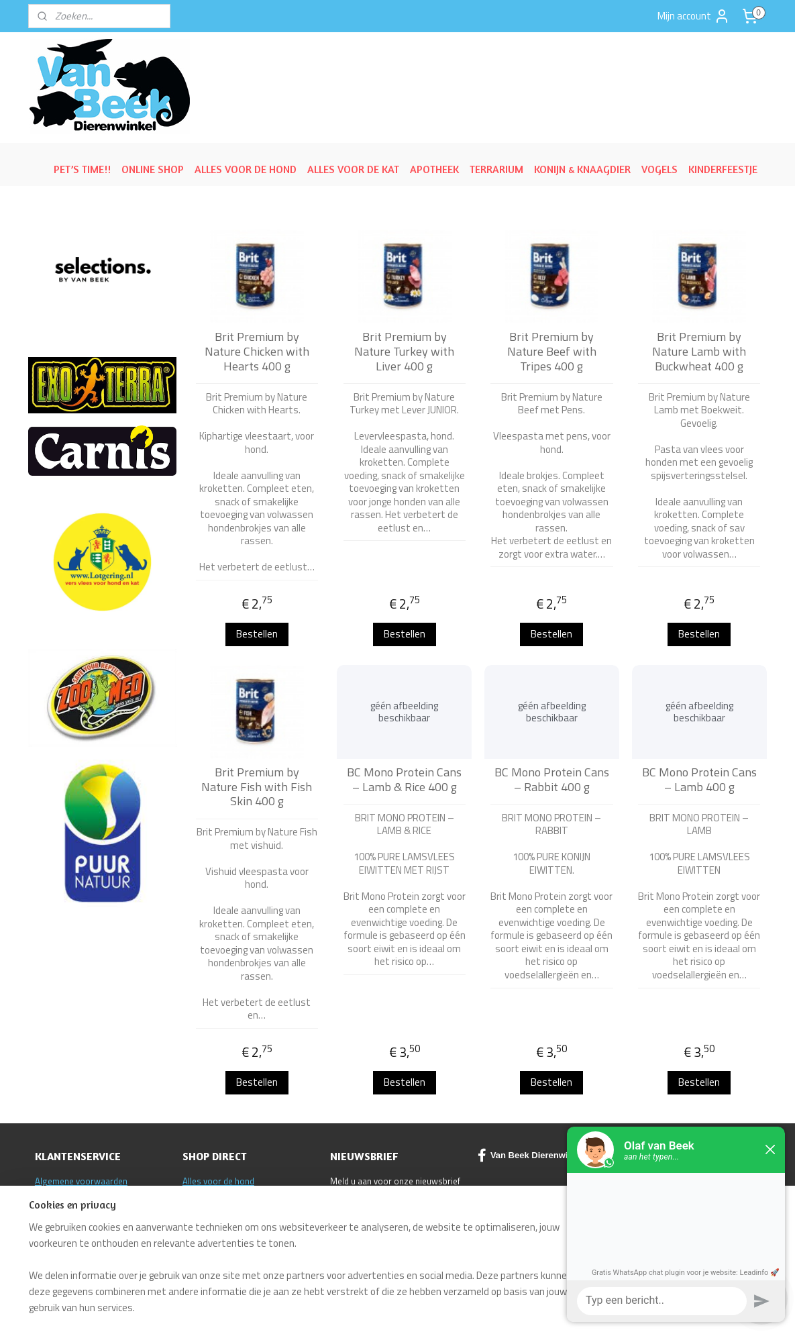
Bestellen (257, 634)
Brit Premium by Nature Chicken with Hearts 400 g (257, 351)
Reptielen (200, 1209)
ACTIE (193, 1223)
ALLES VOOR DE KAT (353, 169)
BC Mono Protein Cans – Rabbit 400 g (551, 779)
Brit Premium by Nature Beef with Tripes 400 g (551, 351)
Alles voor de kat (214, 1195)
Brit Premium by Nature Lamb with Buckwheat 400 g (699, 351)
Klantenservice (63, 1223)
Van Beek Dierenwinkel (532, 1155)
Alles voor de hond (218, 1181)
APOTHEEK (434, 169)
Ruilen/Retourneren (72, 1195)
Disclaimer (55, 1209)
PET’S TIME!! (82, 169)
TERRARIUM (496, 169)
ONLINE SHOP (152, 169)
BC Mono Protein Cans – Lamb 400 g (699, 779)
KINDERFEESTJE (722, 169)
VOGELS (659, 169)
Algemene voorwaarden (81, 1181)
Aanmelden (365, 1214)
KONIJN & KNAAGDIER (582, 169)
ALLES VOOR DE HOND (246, 169)
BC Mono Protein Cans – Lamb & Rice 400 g (404, 779)
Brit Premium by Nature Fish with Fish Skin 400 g (256, 787)
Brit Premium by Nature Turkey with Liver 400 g (404, 351)
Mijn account (693, 16)
